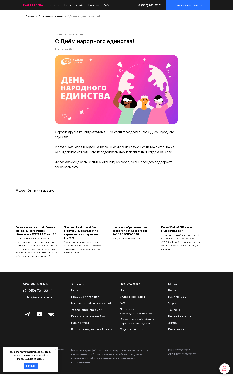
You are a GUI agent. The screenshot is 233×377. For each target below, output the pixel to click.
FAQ (106, 5)
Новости (93, 5)
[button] (188, 5)
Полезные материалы (51, 16)
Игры (67, 5)
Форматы (54, 5)
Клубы (79, 5)
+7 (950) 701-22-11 (149, 5)
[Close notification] (55, 349)
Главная (30, 16)
